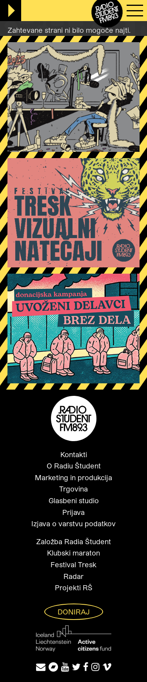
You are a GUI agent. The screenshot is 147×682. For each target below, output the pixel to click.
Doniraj (74, 611)
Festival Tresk (73, 564)
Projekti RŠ (74, 587)
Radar (73, 576)
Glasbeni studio (74, 500)
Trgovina (73, 488)
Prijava (73, 512)
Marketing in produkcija (73, 477)
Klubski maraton (73, 552)
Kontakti (73, 454)
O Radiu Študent (74, 465)
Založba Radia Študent (73, 541)
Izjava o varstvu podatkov (73, 523)
